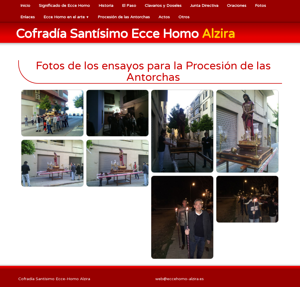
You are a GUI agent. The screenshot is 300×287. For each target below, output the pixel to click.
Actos (164, 17)
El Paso (129, 5)
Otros (184, 17)
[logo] (127, 33)
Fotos (260, 5)
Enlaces (27, 17)
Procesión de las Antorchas (124, 17)
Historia (105, 5)
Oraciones (236, 5)
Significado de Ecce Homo (64, 5)
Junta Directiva (204, 5)
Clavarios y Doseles (163, 5)
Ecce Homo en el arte (66, 17)
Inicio (25, 5)
